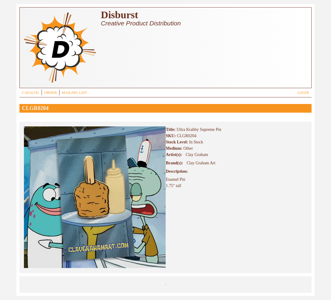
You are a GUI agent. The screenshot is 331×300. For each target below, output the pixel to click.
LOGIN (303, 93)
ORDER (50, 93)
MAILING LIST (74, 93)
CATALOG (30, 93)
